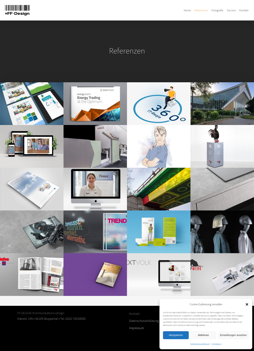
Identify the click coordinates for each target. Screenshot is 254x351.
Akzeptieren (176, 335)
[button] (247, 304)
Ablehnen (203, 335)
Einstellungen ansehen (233, 335)
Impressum (216, 343)
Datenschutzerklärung (200, 343)
